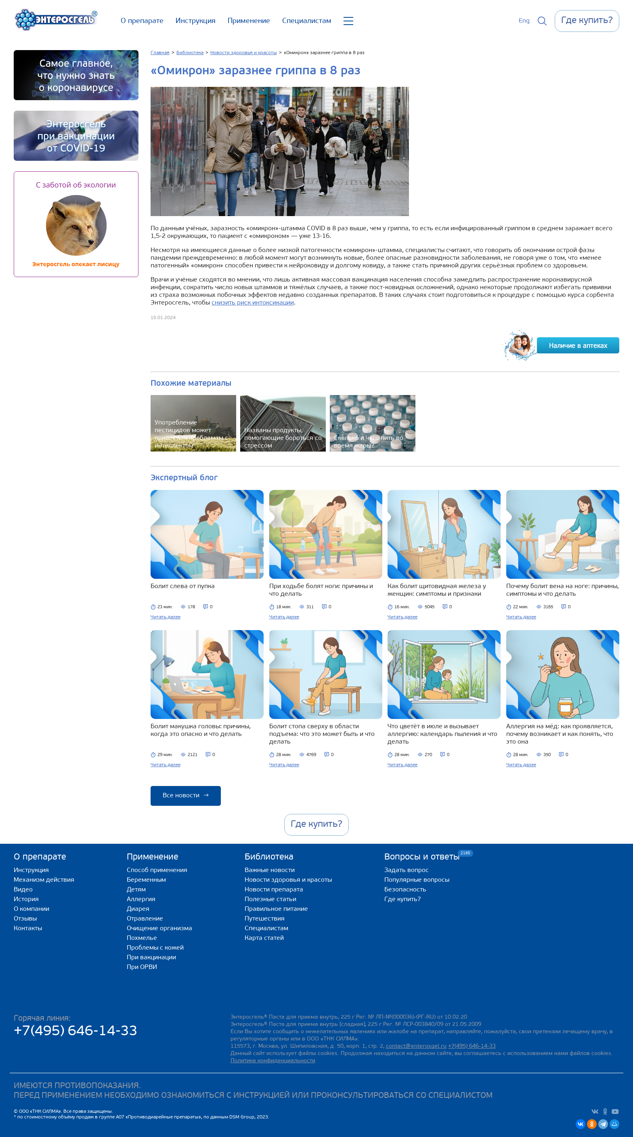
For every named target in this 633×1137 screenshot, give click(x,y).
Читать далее (165, 617)
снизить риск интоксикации (253, 303)
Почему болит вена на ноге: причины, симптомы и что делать (562, 590)
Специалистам (306, 21)
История (26, 899)
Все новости (186, 795)
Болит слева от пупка (183, 586)
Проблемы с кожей (155, 948)
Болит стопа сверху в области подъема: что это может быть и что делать (322, 734)
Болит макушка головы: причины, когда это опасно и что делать (201, 730)
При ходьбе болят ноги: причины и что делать (321, 590)
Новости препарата (274, 890)
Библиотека (269, 857)
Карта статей (264, 938)
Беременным (146, 880)
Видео (23, 890)
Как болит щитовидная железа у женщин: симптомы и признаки (437, 590)
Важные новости (270, 870)
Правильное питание (276, 909)
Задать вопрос (406, 870)
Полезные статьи (270, 899)
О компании (31, 909)
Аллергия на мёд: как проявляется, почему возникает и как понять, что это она (559, 734)
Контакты (28, 928)
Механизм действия (44, 880)
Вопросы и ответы (422, 857)
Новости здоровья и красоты (288, 880)
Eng (524, 21)
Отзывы (25, 919)
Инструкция (196, 21)
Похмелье (142, 938)
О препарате (142, 21)
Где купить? (402, 899)
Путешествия (265, 919)
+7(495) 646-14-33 (76, 1032)
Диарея (138, 909)
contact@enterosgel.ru (416, 1046)
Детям (136, 890)
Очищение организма (159, 928)
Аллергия (141, 899)
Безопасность (405, 890)
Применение (249, 21)
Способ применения (157, 870)
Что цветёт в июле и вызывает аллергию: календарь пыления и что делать (442, 734)
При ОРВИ (142, 967)
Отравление (145, 919)
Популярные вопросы (416, 880)
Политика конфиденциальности (273, 1061)
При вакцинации (151, 957)
